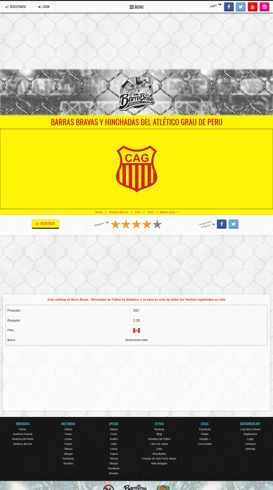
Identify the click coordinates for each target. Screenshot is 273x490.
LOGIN (43, 6)
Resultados (159, 453)
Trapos (68, 443)
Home (98, 212)
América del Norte (22, 438)
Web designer (159, 463)
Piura (150, 212)
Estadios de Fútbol (159, 438)
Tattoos (68, 448)
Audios (114, 438)
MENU (137, 6)
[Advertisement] (137, 41)
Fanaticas (68, 458)
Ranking (159, 429)
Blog (159, 434)
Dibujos (68, 453)
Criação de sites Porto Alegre (159, 458)
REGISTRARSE (16, 6)
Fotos (68, 434)
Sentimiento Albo (136, 340)
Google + (204, 438)
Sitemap (250, 448)
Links (114, 443)
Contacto (250, 443)
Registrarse (250, 434)
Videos (68, 429)
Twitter (205, 434)
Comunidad (205, 443)
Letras (68, 438)
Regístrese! (45, 223)
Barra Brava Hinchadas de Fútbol (137, 92)
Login (250, 438)
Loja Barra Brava (250, 429)
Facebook (204, 429)
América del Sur (118, 212)
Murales (68, 463)
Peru (138, 212)
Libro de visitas (159, 443)
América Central (22, 434)
